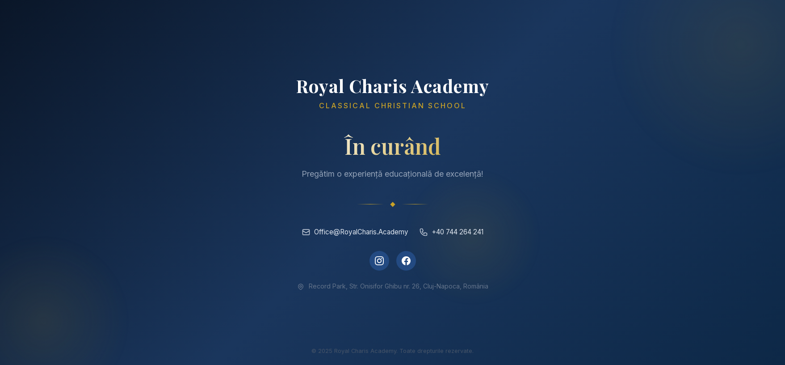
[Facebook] (406, 261)
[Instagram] (379, 261)
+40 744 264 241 (451, 232)
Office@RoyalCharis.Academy (355, 232)
